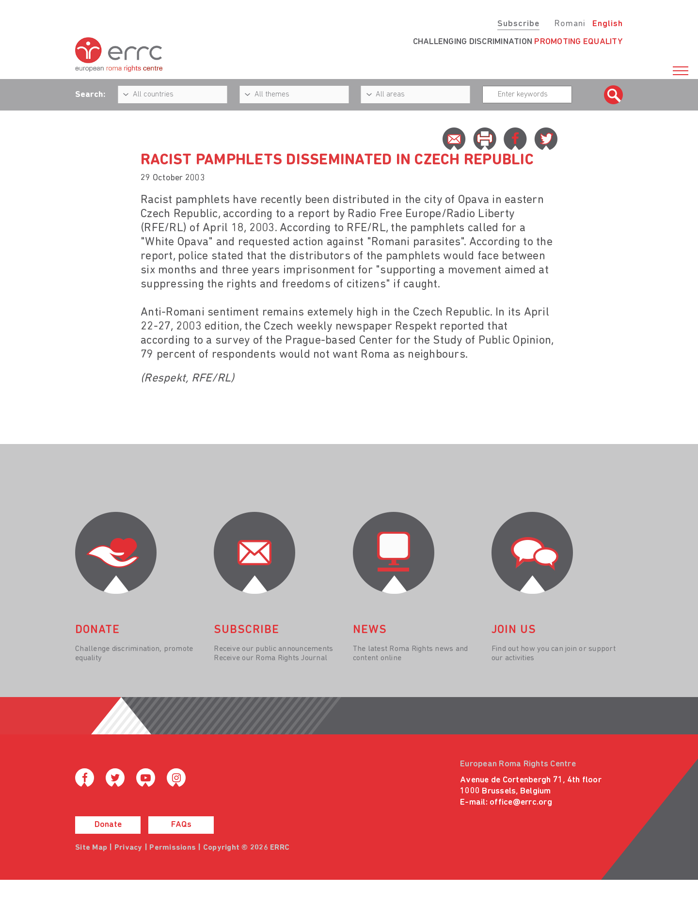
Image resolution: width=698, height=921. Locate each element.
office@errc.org (521, 802)
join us (514, 630)
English (607, 24)
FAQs (181, 824)
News (370, 630)
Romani (570, 24)
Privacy (128, 848)
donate (97, 630)
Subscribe (518, 24)
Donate (108, 824)
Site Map (91, 848)
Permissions (172, 848)
